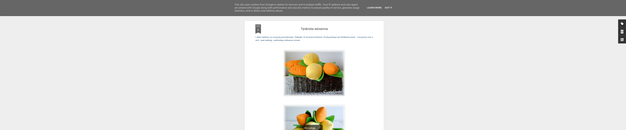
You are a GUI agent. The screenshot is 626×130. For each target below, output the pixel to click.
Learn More (374, 7)
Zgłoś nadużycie (343, 128)
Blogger (333, 128)
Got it (388, 7)
